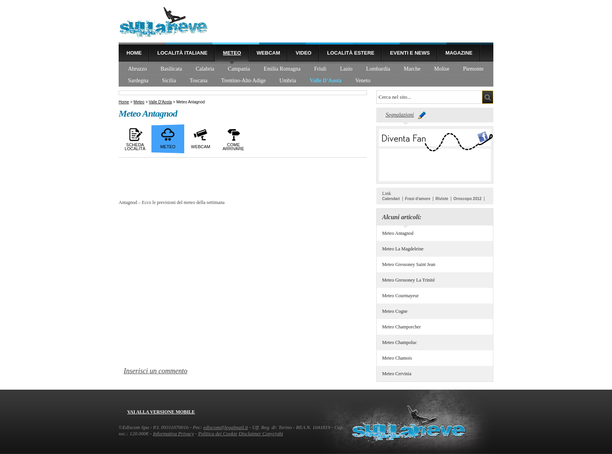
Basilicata (171, 69)
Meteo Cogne (394, 311)
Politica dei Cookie (217, 433)
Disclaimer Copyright (260, 433)
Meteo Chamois (397, 358)
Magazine (458, 53)
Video (303, 53)
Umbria (287, 80)
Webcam (268, 53)
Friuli (320, 69)
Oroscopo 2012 (468, 199)
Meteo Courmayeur (400, 295)
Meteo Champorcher (401, 327)
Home (134, 53)
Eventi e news (410, 53)
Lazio (346, 69)
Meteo (232, 53)
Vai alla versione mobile (161, 412)
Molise (441, 69)
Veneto (362, 80)
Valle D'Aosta (326, 80)
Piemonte (473, 69)
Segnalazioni (400, 115)
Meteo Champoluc (399, 342)
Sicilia (169, 80)
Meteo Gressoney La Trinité (408, 280)
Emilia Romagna (282, 69)
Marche (412, 69)
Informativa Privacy (173, 433)
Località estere (350, 53)
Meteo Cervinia (396, 373)
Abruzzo (137, 69)
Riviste (442, 199)
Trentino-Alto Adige (243, 80)
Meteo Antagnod (397, 233)
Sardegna (138, 80)
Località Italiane (182, 53)
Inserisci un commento (155, 371)
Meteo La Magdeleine (402, 249)
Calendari (391, 199)
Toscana (199, 80)
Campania (239, 69)
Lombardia (378, 69)
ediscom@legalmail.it (225, 427)
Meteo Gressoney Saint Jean (408, 264)
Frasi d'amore (418, 199)
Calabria (205, 69)
